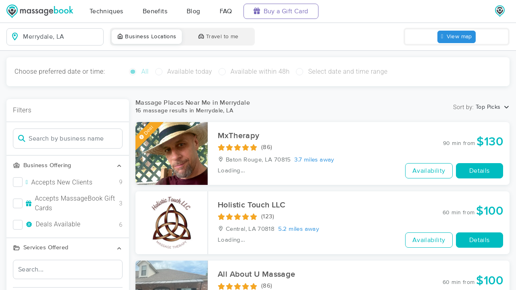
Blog (193, 11)
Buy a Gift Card (281, 11)
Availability (428, 171)
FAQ (226, 11)
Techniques (106, 11)
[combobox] (61, 36)
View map (456, 37)
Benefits (155, 11)
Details (479, 171)
